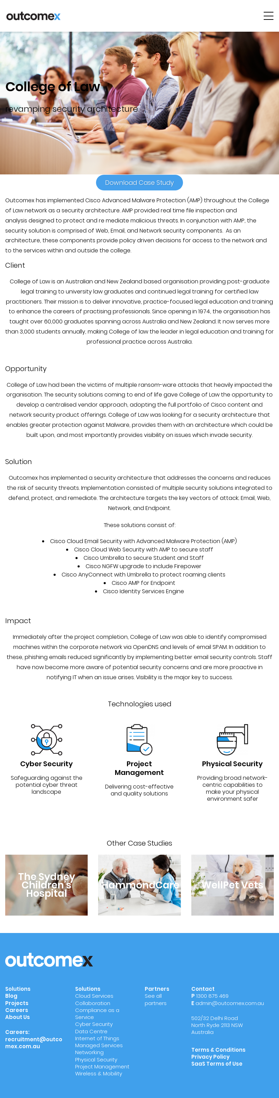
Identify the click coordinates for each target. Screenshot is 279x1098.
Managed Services (99, 1045)
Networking (89, 1052)
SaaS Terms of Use (217, 1063)
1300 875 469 (212, 995)
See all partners (156, 999)
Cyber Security (94, 1024)
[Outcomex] (33, 15)
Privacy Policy (210, 1056)
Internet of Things (97, 1038)
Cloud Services (94, 995)
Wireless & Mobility (98, 1073)
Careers (16, 1010)
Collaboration (92, 1003)
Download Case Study (139, 182)
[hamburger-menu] (268, 16)
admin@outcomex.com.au (230, 1003)
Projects (17, 1003)
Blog (11, 995)
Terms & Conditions (218, 1049)
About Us (17, 1017)
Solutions (18, 989)
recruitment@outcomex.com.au (33, 1043)
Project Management (102, 1066)
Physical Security (96, 1059)
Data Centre (91, 1031)
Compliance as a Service (97, 1013)
